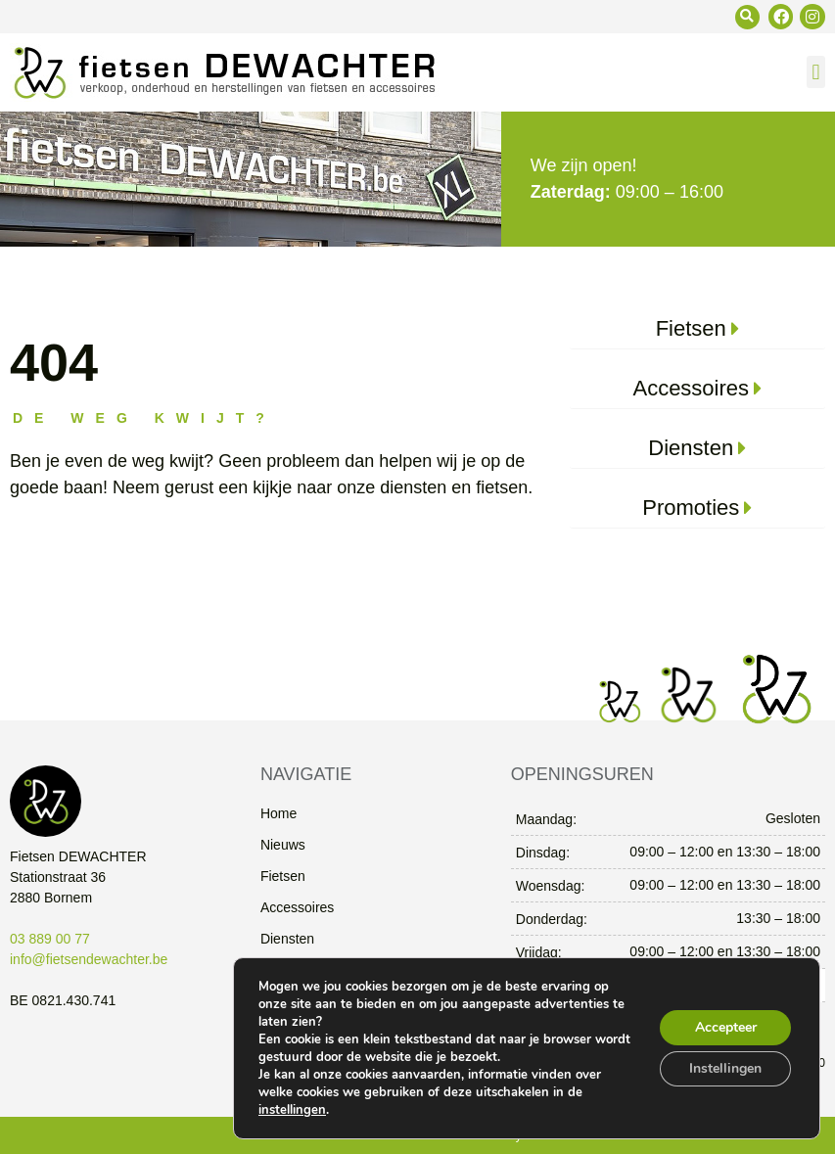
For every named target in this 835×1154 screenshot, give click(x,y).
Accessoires (297, 907)
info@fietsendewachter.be (88, 959)
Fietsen (282, 876)
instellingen (292, 1110)
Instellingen (725, 1068)
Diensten (287, 938)
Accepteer (726, 1027)
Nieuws (282, 845)
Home (278, 813)
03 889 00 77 (50, 938)
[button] (747, 17)
